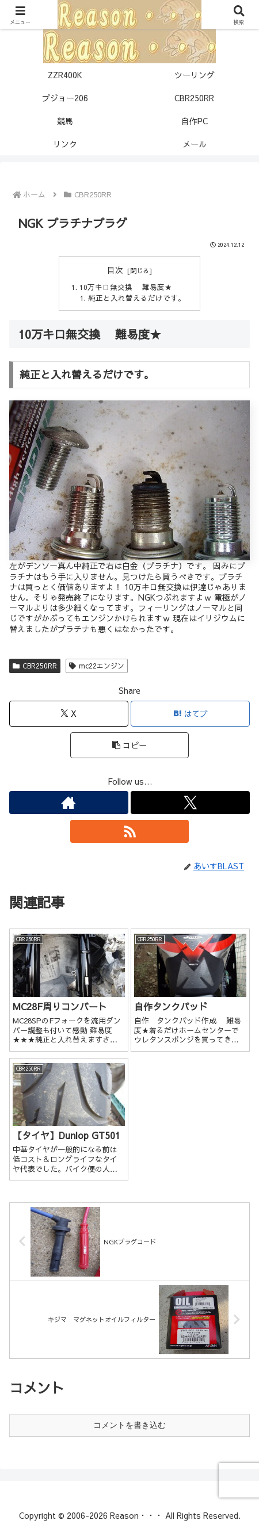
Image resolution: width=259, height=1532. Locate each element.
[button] (129, 745)
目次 (115, 270)
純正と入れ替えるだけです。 (136, 298)
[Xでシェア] (68, 714)
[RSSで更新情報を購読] (129, 831)
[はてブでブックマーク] (190, 714)
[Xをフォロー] (190, 802)
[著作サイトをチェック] (68, 802)
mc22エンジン (96, 665)
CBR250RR (35, 665)
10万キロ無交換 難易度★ (125, 287)
